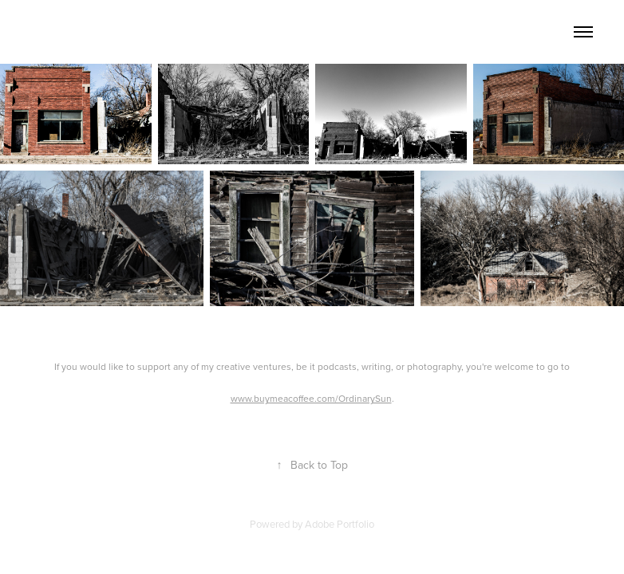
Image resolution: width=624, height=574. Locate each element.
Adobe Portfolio (339, 524)
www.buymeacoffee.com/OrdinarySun (311, 398)
